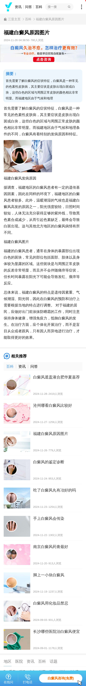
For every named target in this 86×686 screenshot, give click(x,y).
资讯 (18, 7)
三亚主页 (14, 19)
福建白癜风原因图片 (50, 19)
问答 (28, 7)
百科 (38, 7)
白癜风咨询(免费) (65, 679)
